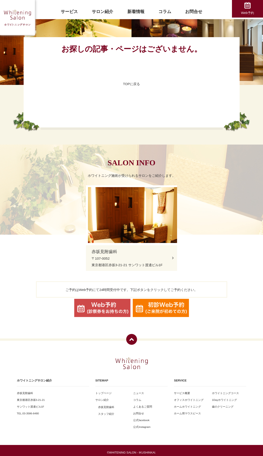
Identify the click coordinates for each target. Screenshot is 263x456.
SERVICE (180, 377)
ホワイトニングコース (225, 390)
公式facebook (141, 417)
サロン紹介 (102, 396)
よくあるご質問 (142, 403)
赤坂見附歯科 (106, 404)
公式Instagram (141, 423)
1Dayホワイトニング (224, 396)
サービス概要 (182, 390)
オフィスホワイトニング (189, 396)
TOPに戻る (131, 84)
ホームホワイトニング (187, 403)
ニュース (138, 390)
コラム (137, 396)
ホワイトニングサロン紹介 (34, 377)
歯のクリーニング (223, 403)
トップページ (103, 390)
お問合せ (138, 410)
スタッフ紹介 (106, 410)
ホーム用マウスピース (187, 410)
